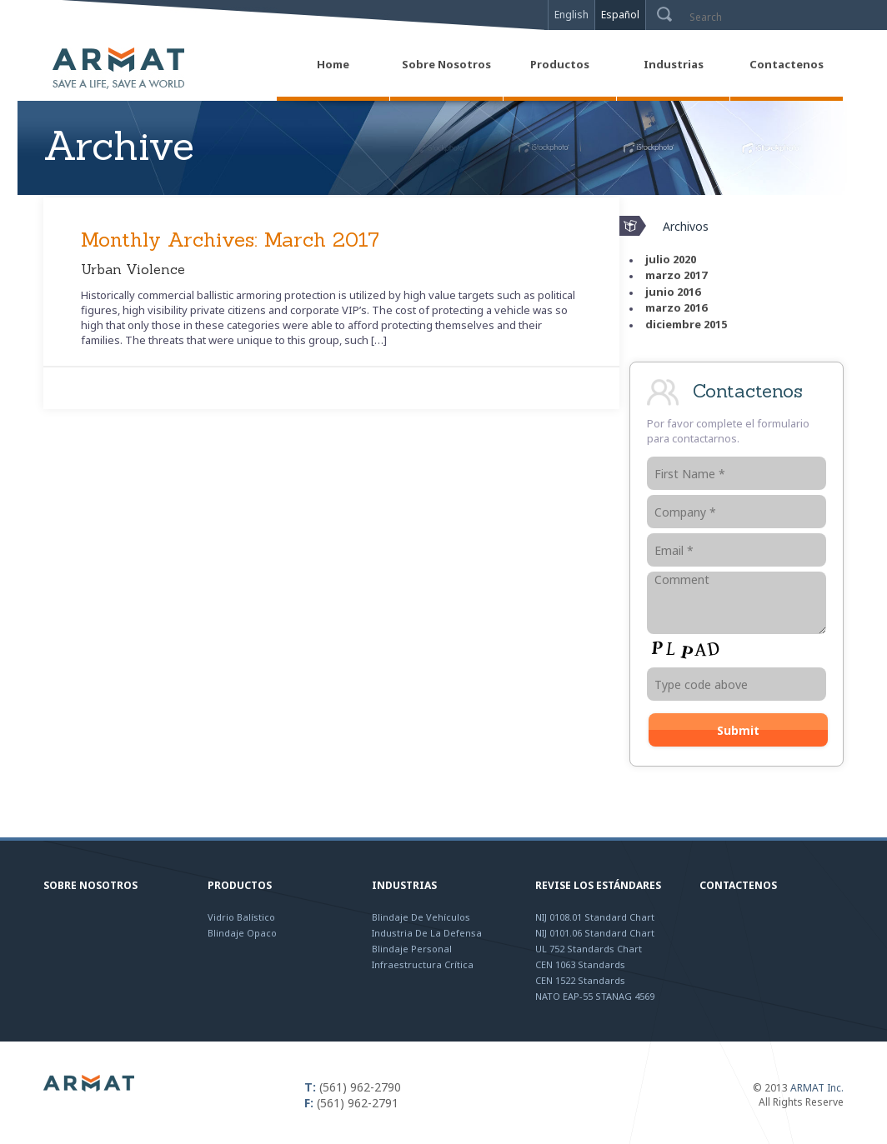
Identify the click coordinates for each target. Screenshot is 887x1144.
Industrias (404, 885)
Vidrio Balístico (241, 917)
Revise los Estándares (598, 885)
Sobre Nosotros (90, 885)
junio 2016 (672, 291)
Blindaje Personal (412, 948)
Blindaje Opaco (242, 933)
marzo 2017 (676, 274)
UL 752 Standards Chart (588, 948)
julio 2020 (670, 259)
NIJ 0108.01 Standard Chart (594, 917)
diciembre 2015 (686, 324)
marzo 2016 (676, 307)
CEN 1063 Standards (580, 964)
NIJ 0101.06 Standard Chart (594, 933)
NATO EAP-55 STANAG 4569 (594, 996)
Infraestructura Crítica (423, 964)
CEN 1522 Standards (580, 980)
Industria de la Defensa (427, 933)
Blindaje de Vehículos (421, 917)
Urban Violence (133, 269)
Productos (240, 885)
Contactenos (738, 885)
